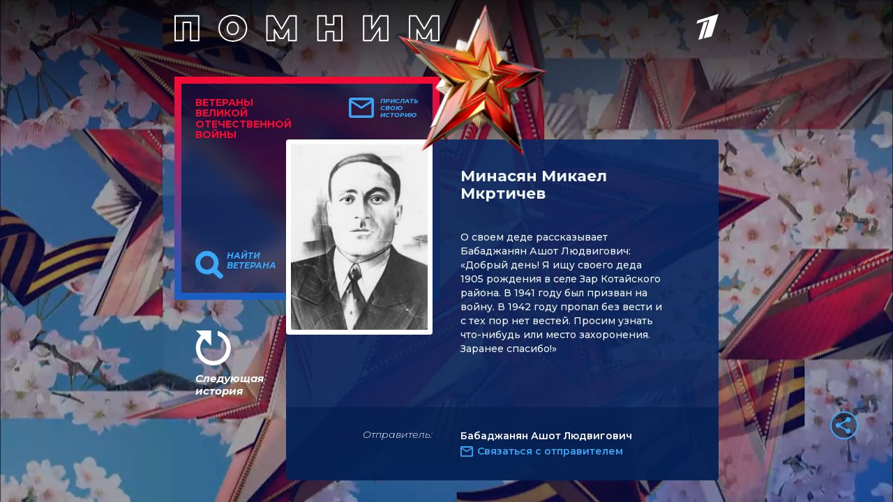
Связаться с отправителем (550, 451)
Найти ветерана (251, 261)
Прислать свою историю (399, 108)
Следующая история (229, 384)
